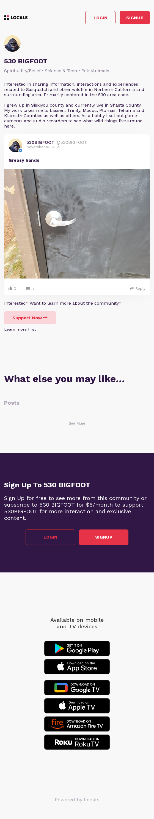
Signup (135, 17)
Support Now (30, 317)
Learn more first (20, 329)
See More (77, 423)
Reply (137, 288)
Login (101, 17)
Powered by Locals (77, 799)
